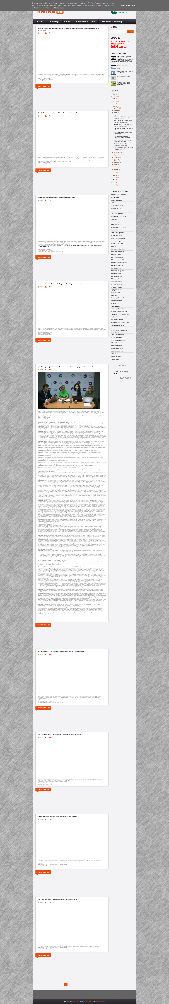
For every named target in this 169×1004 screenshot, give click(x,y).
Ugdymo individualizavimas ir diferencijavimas (119, 331)
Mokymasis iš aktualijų (117, 265)
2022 (114, 96)
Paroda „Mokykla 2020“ (117, 287)
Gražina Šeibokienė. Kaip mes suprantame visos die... (122, 144)
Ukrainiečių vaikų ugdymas (118, 340)
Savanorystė (114, 295)
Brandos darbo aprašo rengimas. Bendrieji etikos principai (123, 67)
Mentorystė (114, 246)
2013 (114, 182)
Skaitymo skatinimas (116, 300)
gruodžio (116, 108)
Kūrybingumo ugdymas (117, 241)
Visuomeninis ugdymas (117, 351)
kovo (115, 164)
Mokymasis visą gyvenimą (118, 271)
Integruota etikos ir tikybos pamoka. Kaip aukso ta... (123, 129)
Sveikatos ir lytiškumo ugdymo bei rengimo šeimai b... (123, 117)
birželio (116, 157)
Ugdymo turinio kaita (116, 337)
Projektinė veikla (115, 292)
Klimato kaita (114, 230)
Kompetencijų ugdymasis (117, 232)
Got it (134, 5)
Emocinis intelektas (116, 211)
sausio (116, 169)
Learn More (125, 5)
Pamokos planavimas (116, 284)
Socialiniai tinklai (115, 303)
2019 (114, 103)
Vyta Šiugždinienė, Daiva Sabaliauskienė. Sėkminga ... (122, 136)
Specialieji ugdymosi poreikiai (119, 311)
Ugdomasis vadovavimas (117, 325)
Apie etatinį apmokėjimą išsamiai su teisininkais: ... (123, 133)
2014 (114, 180)
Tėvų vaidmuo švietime (117, 319)
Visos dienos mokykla (117, 348)
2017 (114, 172)
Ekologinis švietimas (116, 208)
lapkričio (116, 110)
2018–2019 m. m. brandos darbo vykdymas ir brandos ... (123, 121)
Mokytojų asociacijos (116, 276)
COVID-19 (113, 203)
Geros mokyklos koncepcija (118, 216)
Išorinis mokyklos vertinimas (118, 227)
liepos (116, 155)
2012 (114, 185)
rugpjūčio (116, 152)
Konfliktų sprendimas (116, 235)
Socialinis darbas (115, 306)
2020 (114, 101)
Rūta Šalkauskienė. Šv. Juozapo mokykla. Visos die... (123, 140)
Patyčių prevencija (116, 290)
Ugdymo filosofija (115, 328)
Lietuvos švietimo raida (117, 243)
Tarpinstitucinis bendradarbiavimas (120, 314)
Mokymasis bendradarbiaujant (119, 262)
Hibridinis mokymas (116, 222)
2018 (114, 106)
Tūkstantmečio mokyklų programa (120, 322)
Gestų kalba (114, 219)
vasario (116, 167)
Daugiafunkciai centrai (117, 205)
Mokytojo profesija (116, 273)
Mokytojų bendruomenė (117, 279)
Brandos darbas (115, 197)
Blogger (123, 365)
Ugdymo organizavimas (117, 335)
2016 (114, 175)
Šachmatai (114, 354)
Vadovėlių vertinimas (116, 345)
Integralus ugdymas (116, 224)
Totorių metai (114, 317)
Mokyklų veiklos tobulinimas (118, 260)
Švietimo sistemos (116, 356)
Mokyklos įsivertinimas (117, 257)
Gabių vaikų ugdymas (117, 213)
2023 (114, 94)
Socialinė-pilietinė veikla (117, 309)
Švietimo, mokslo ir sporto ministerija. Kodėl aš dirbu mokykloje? (123, 83)
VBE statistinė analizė (117, 343)
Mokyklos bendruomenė (117, 252)
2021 (114, 99)
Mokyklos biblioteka (116, 254)
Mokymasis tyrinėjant (116, 268)
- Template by (86, 1001)
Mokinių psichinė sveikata (118, 249)
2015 (114, 177)
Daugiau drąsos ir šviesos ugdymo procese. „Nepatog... (123, 125)
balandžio (117, 162)
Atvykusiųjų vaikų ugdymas (118, 194)
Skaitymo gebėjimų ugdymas (119, 298)
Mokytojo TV (75, 1001)
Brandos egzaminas (116, 200)
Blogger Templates (101, 1001)
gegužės (116, 160)
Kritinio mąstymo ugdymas (118, 238)
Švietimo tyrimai (115, 359)
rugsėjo (116, 115)
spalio (116, 112)
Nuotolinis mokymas (116, 281)
